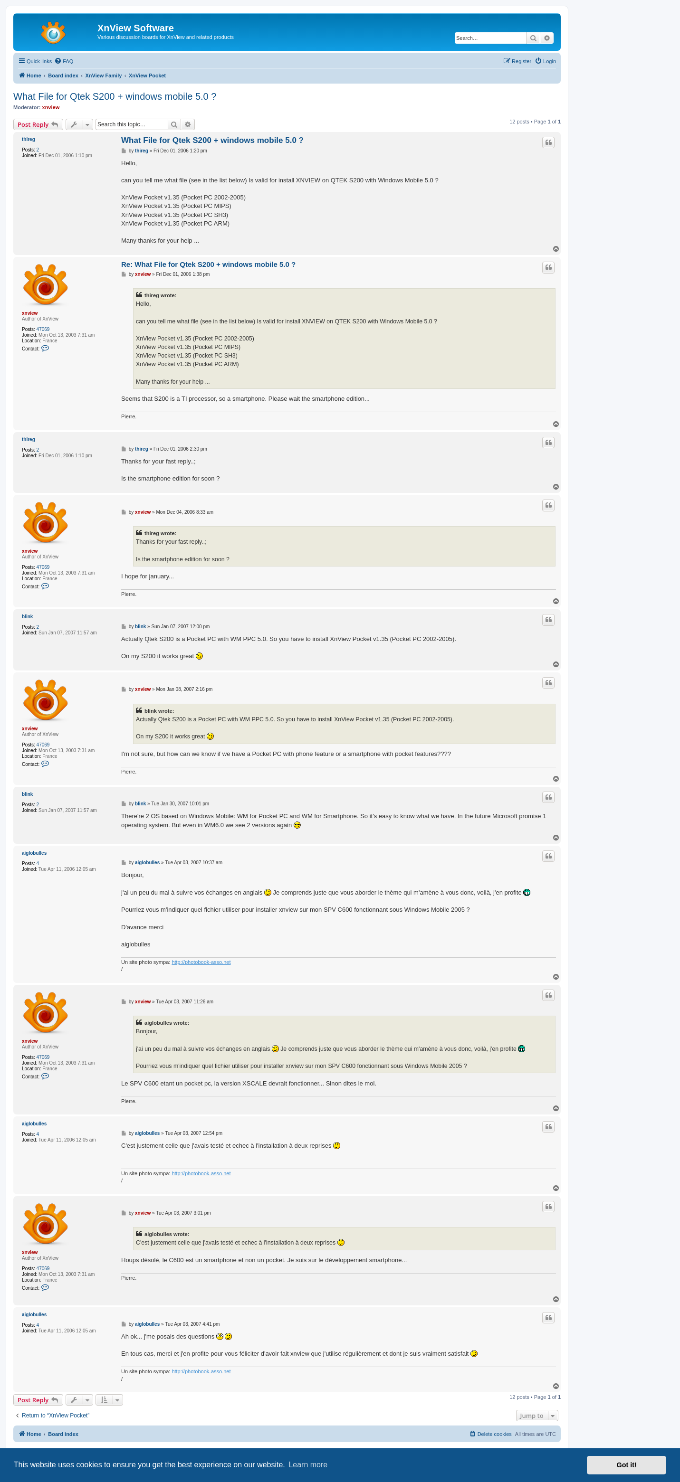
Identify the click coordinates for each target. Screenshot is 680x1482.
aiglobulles (34, 853)
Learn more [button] (307, 1465)
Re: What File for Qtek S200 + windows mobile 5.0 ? (208, 264)
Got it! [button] (627, 1465)
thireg (28, 139)
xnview (51, 107)
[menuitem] (63, 61)
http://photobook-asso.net (201, 962)
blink (27, 616)
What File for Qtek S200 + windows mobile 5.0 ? (114, 96)
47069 (43, 329)
